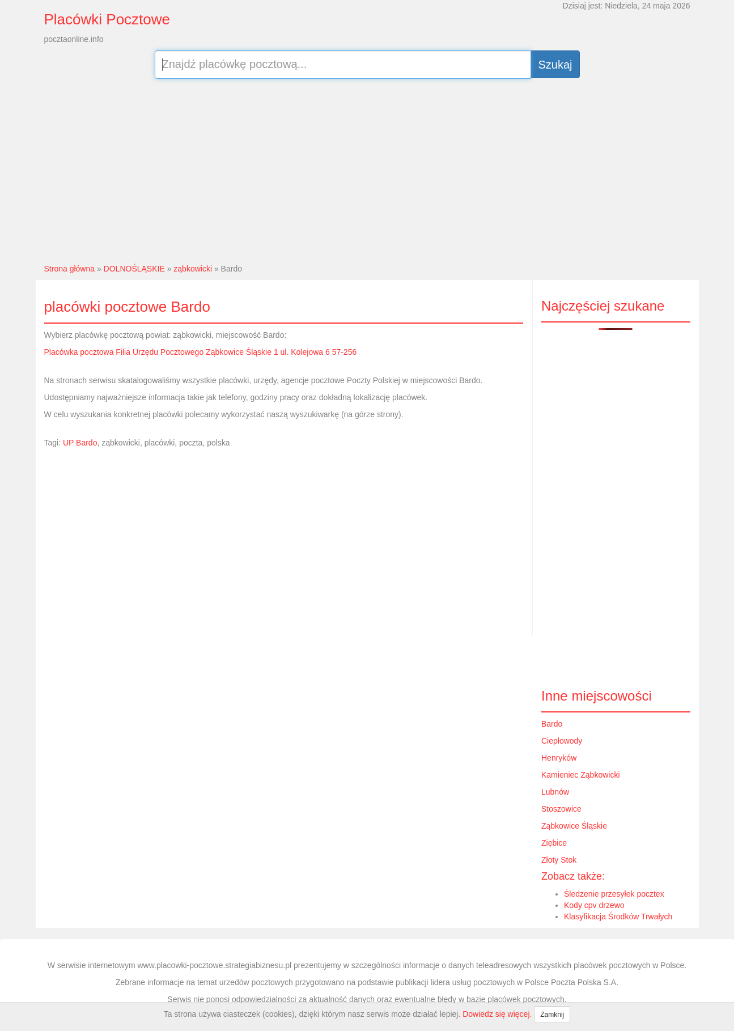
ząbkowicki (192, 268)
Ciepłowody (561, 740)
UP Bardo (80, 442)
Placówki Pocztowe (107, 19)
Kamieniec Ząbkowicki (580, 774)
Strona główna (69, 268)
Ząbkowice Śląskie (574, 825)
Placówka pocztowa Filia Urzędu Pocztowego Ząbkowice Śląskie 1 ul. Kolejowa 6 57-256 (200, 352)
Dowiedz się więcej (496, 1014)
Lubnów (555, 791)
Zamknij (552, 1015)
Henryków (558, 757)
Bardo (551, 723)
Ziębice (554, 842)
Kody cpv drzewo (594, 905)
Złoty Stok (558, 859)
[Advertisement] (367, 169)
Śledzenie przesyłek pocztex (614, 893)
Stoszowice (561, 808)
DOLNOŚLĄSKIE (134, 268)
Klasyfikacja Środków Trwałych (618, 916)
